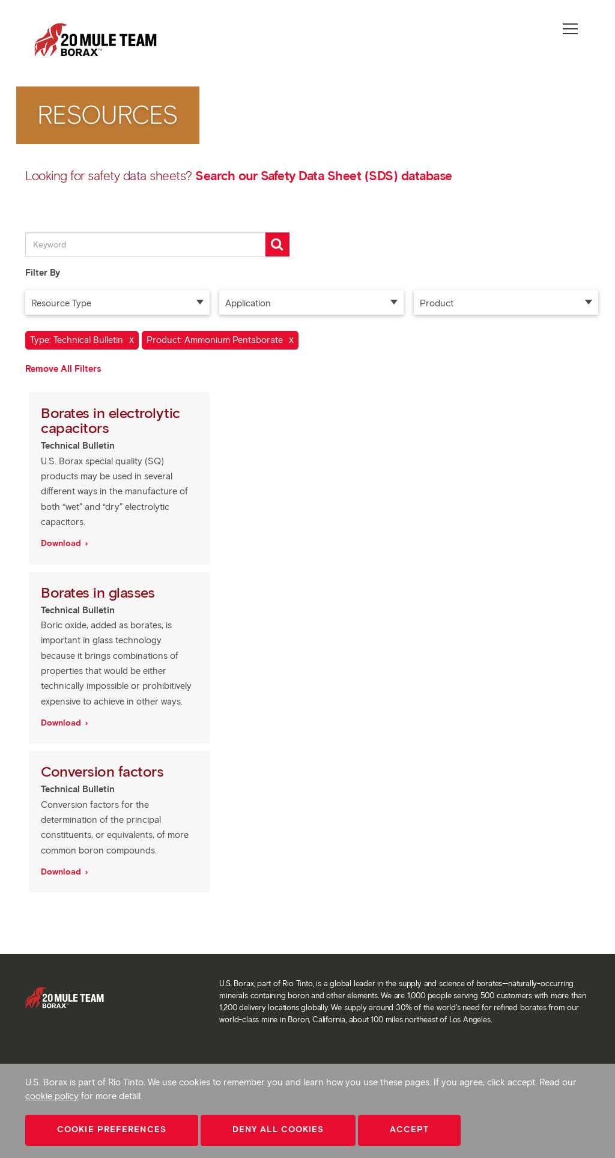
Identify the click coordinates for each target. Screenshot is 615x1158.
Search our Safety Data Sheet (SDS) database (323, 175)
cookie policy (52, 1096)
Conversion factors (104, 771)
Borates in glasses (100, 592)
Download (62, 543)
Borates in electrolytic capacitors (110, 420)
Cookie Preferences (111, 1129)
